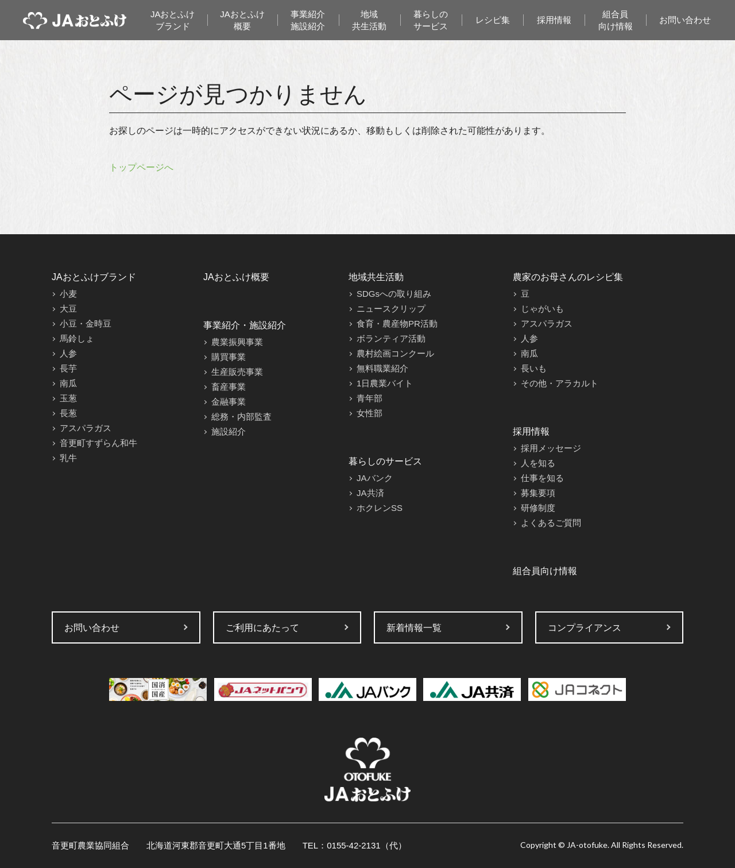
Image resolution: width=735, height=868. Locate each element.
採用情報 (554, 20)
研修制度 (538, 508)
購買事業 (228, 357)
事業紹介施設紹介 (308, 20)
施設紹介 (228, 431)
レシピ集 (492, 20)
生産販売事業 (237, 372)
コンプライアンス (584, 628)
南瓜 (68, 383)
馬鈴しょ (77, 338)
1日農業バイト (385, 383)
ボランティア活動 (391, 338)
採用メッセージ (551, 448)
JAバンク (375, 478)
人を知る (538, 463)
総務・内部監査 (241, 416)
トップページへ (141, 167)
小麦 (68, 294)
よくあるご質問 (551, 523)
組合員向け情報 (615, 20)
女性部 (369, 413)
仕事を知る (542, 478)
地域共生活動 (369, 20)
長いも (534, 368)
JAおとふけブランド (172, 20)
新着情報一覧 (414, 628)
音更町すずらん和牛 (98, 443)
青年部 (369, 398)
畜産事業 (228, 387)
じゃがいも (542, 308)
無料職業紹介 (382, 368)
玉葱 (68, 398)
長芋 (68, 368)
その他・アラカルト (559, 383)
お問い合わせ (685, 20)
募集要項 (538, 493)
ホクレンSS (380, 508)
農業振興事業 (237, 342)
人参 (68, 353)
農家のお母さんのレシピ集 (568, 277)
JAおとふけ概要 (242, 20)
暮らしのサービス (430, 20)
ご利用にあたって (262, 628)
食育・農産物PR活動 (397, 323)
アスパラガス (85, 428)
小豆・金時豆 (85, 323)
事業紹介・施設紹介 (244, 325)
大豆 (68, 308)
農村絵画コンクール (395, 353)
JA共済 (370, 493)
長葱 (68, 413)
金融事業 (228, 401)
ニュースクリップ (391, 308)
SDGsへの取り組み (394, 294)
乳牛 (68, 458)
